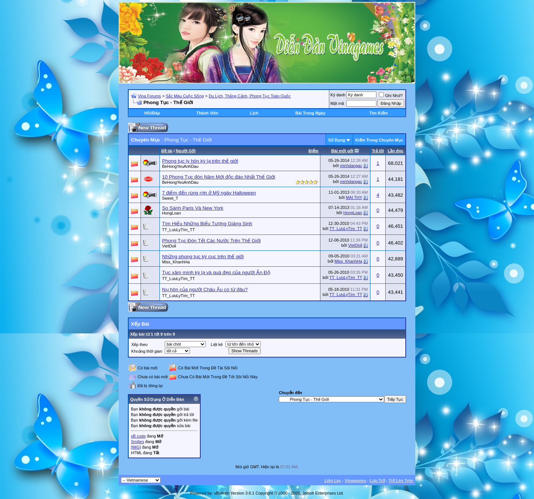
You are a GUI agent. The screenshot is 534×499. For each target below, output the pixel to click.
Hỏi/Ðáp (152, 113)
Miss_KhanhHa (176, 262)
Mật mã (337, 103)
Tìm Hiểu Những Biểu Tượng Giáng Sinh (207, 223)
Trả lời (378, 151)
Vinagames (355, 480)
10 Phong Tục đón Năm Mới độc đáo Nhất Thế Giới (218, 177)
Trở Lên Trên (401, 480)
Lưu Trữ (377, 480)
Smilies (137, 441)
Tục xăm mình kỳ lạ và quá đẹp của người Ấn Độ (216, 272)
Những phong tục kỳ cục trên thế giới (203, 256)
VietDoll (169, 246)
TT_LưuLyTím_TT (178, 229)
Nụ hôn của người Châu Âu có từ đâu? (205, 289)
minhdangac (351, 165)
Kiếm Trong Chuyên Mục (379, 140)
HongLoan (171, 213)
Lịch (254, 113)
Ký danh (337, 95)
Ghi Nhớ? (390, 95)
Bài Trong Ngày (311, 113)
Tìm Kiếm (378, 113)
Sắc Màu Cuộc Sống (185, 96)
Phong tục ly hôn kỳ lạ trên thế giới (200, 161)
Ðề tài (166, 151)
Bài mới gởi (342, 151)
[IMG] (136, 447)
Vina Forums (149, 96)
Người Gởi (185, 151)
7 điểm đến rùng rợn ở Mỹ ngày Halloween (209, 193)
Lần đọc (395, 151)
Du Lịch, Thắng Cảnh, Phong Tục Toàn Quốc (250, 96)
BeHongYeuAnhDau (180, 166)
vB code (138, 436)
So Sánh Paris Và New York (192, 208)
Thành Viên (207, 113)
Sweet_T (170, 198)
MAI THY (354, 197)
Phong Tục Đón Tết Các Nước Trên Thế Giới (211, 240)
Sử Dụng (336, 140)
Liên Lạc (332, 480)
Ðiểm (314, 151)
